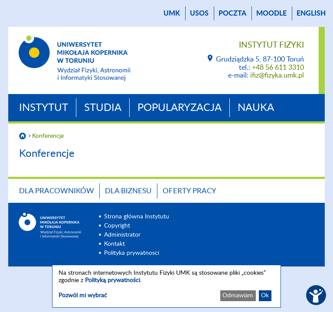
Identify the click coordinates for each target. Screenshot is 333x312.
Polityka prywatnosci (131, 253)
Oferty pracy (189, 191)
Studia (102, 108)
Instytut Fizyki (271, 45)
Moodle (271, 13)
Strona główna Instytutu (136, 217)
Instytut (43, 108)
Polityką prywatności (112, 280)
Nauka (256, 108)
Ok (265, 295)
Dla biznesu (128, 191)
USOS (199, 13)
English (311, 13)
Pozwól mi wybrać (83, 295)
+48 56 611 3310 (278, 67)
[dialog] (166, 286)
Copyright (117, 226)
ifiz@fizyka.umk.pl (277, 75)
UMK (171, 13)
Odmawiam (237, 295)
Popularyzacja (179, 108)
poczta (232, 13)
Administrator (122, 235)
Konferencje (48, 136)
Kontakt (114, 244)
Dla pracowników (56, 191)
